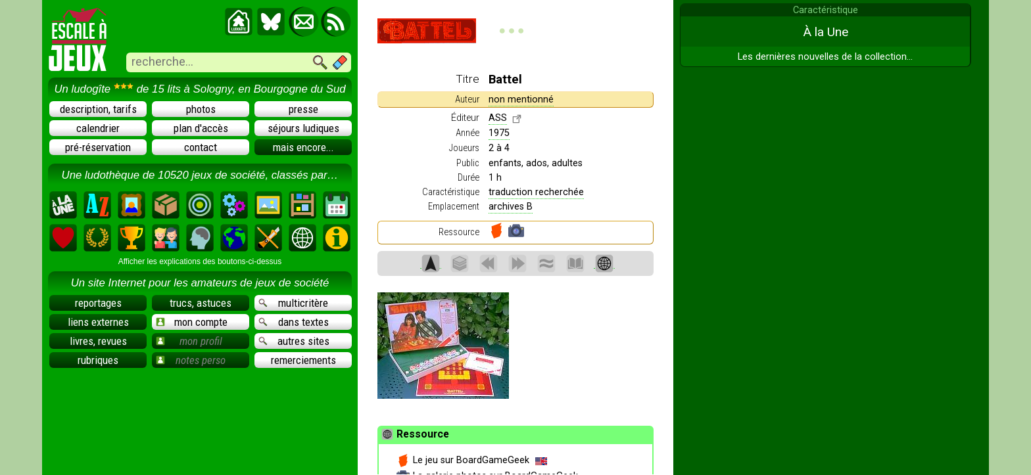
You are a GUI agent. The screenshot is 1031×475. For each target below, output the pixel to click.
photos (201, 109)
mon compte (192, 321)
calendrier (98, 128)
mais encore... (303, 147)
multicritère (293, 302)
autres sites (293, 341)
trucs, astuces (200, 302)
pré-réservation (98, 147)
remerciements (303, 360)
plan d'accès (201, 128)
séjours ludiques (303, 128)
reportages (98, 302)
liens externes (98, 321)
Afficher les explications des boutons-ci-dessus (200, 261)
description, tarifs (98, 109)
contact (200, 147)
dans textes (293, 321)
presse (303, 109)
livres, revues (98, 341)
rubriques (98, 360)
